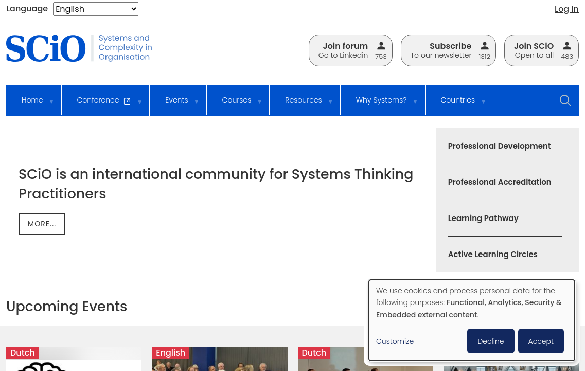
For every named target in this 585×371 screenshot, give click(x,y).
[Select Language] (95, 9)
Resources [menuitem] (302, 105)
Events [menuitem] (175, 105)
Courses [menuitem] (235, 105)
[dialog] (472, 320)
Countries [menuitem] (457, 105)
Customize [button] (395, 341)
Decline (490, 341)
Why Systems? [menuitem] (380, 105)
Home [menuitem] (31, 105)
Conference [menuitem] (103, 105)
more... (42, 223)
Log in (567, 9)
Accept (541, 341)
